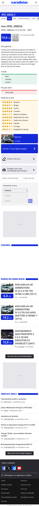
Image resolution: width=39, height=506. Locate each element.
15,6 (6, 37)
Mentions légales (5, 493)
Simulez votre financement (10, 178)
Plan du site (24, 489)
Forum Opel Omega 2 (9, 394)
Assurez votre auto (28, 178)
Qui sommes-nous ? (26, 484)
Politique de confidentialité (27, 493)
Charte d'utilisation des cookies (9, 497)
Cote (33, 18)
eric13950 (21, 347)
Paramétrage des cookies (27, 497)
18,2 (7, 317)
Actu (14, 18)
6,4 (7, 296)
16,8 (7, 342)
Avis (9, 18)
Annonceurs (24, 480)
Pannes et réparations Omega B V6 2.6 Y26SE (18, 425)
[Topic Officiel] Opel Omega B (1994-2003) (16, 408)
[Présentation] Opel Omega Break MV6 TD (16, 444)
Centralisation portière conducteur (14, 399)
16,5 (17, 137)
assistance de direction (9, 416)
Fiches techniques (24, 18)
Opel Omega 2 (8, 14)
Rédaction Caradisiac (6, 484)
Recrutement (4, 489)
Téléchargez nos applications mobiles (17, 475)
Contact (3, 480)
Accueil (3, 18)
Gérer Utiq (4, 501)
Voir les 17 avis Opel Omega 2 (14, 149)
